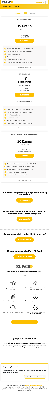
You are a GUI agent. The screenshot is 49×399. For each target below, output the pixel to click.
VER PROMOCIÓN (24, 219)
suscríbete (39, 2)
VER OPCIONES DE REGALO (24, 256)
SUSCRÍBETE (24, 95)
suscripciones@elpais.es (33, 385)
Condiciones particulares (24, 128)
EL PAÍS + (24, 266)
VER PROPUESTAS (24, 200)
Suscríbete (24, 156)
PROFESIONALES (6, 6)
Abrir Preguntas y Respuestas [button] (35, 376)
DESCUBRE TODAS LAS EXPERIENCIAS (24, 322)
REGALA (16, 6)
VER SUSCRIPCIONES (24, 239)
